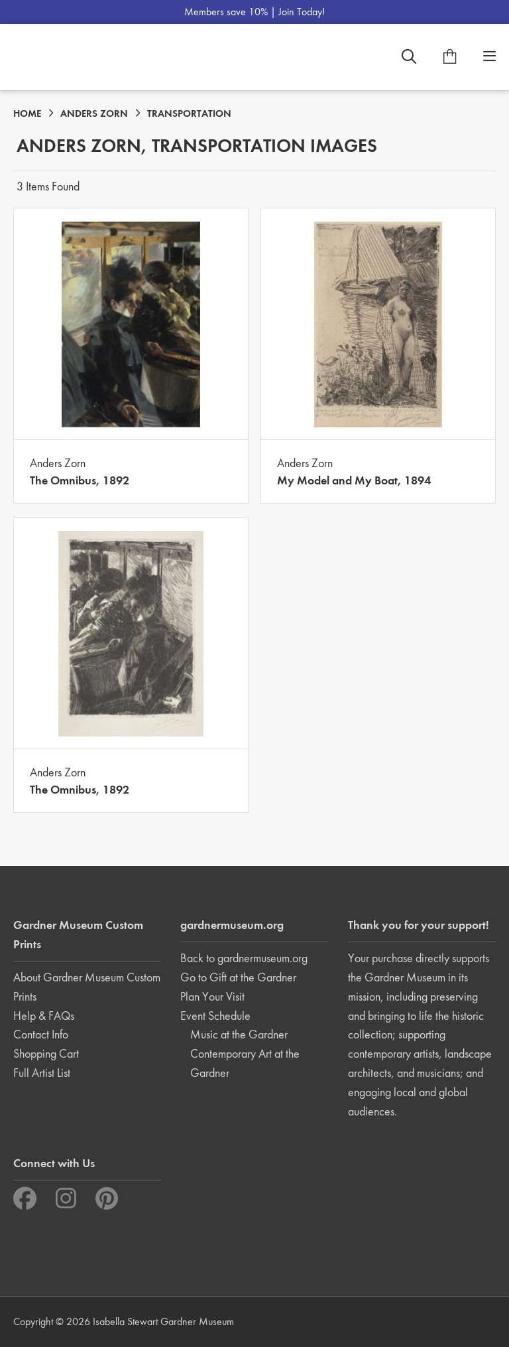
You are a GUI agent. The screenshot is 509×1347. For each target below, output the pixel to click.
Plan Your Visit (212, 996)
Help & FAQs (43, 1015)
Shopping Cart (46, 1053)
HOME (27, 113)
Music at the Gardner (239, 1034)
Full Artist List (41, 1072)
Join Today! (301, 12)
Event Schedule (215, 1015)
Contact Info (40, 1034)
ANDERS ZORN (94, 113)
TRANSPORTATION (189, 113)
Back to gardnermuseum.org (244, 957)
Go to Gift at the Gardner (238, 977)
